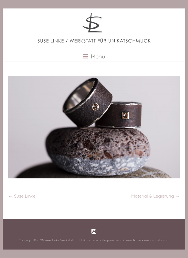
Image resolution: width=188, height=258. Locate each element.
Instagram (162, 240)
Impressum (111, 240)
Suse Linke (22, 196)
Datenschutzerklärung (136, 240)
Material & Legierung (155, 196)
